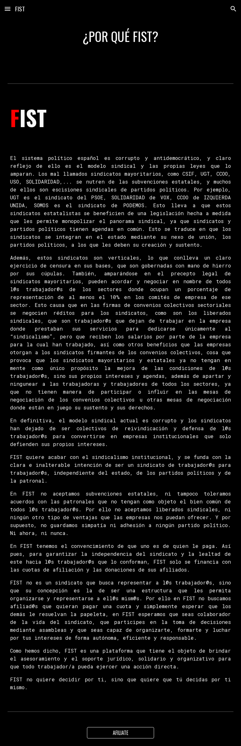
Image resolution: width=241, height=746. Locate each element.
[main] (120, 36)
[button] (7, 8)
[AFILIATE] (120, 733)
